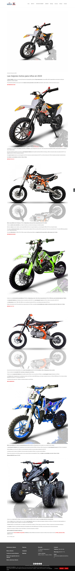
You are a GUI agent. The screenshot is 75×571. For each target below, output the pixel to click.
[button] (32, 3)
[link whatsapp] (41, 563)
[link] (11, 3)
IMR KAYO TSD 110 (10, 159)
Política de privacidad (46, 565)
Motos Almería (10, 550)
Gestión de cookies (39, 565)
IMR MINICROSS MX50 (11, 234)
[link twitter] (39, 563)
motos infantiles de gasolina (19, 532)
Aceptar (66, 568)
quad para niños (62, 532)
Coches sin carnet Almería (13, 553)
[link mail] (74, 191)
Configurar (56, 568)
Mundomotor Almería (11, 547)
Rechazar (61, 568)
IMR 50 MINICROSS (10, 381)
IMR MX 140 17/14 (10, 306)
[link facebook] (34, 563)
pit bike (57, 532)
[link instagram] (35, 563)
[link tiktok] (37, 563)
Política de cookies (32, 565)
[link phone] (74, 189)
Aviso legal (27, 565)
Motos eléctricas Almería (12, 560)
